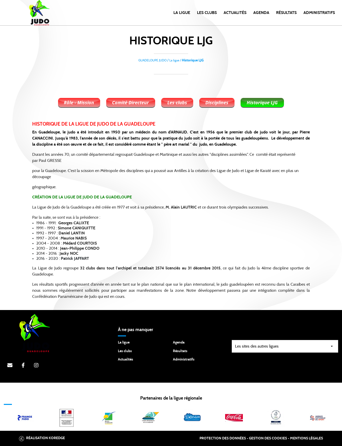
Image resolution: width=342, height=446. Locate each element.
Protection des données (223, 438)
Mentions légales (306, 438)
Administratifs (319, 13)
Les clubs (207, 13)
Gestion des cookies (268, 438)
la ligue (181, 13)
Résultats (286, 13)
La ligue (124, 342)
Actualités (235, 13)
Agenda (261, 13)
